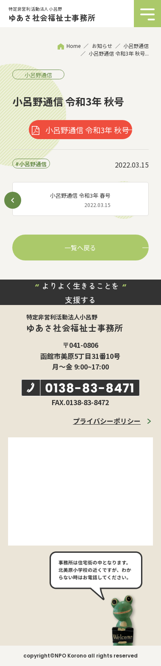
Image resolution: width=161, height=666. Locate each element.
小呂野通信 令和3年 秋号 (87, 129)
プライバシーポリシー (107, 421)
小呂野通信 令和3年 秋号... (119, 53)
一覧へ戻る (80, 247)
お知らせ (102, 45)
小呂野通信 (136, 45)
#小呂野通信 (31, 164)
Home (73, 45)
